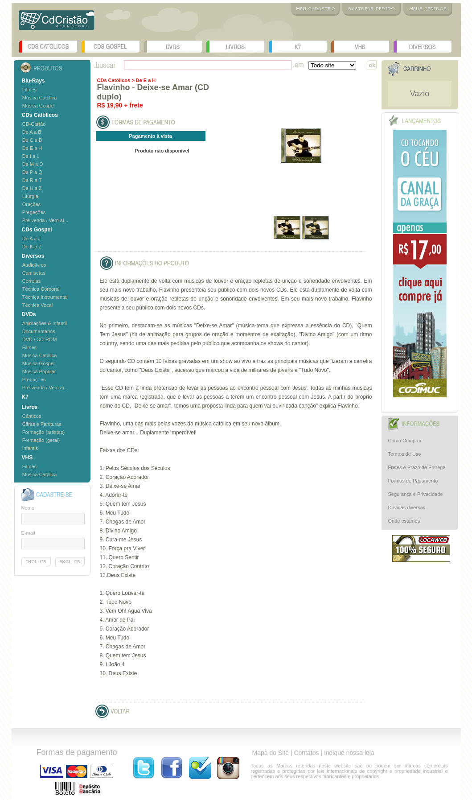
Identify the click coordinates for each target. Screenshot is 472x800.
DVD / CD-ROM (39, 339)
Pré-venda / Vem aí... (45, 220)
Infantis (30, 448)
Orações (31, 204)
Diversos (422, 47)
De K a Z (31, 246)
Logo (56, 23)
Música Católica (39, 97)
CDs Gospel (111, 47)
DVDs (173, 47)
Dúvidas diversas (407, 507)
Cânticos (31, 416)
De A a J (31, 238)
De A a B (31, 132)
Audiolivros (34, 265)
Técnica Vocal (37, 305)
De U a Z (32, 188)
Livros (235, 47)
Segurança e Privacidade (415, 494)
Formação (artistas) (43, 432)
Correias (31, 281)
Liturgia (30, 196)
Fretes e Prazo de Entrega (417, 467)
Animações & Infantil (44, 323)
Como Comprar (405, 440)
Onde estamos (404, 521)
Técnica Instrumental (45, 297)
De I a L (31, 156)
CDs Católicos (48, 47)
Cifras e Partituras (42, 424)
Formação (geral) (41, 440)
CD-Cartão (34, 124)
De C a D (32, 140)
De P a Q (32, 172)
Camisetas (33, 273)
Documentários (38, 331)
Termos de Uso (404, 454)
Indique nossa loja (349, 752)
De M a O (32, 164)
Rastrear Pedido (371, 9)
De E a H (32, 148)
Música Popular (39, 371)
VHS (360, 47)
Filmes (29, 89)
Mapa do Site (270, 752)
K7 (298, 47)
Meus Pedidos (427, 9)
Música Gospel (38, 105)
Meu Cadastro (315, 9)
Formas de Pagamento (413, 480)
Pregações (34, 212)
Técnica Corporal (41, 289)
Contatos (306, 752)
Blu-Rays (33, 81)
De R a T (32, 180)
